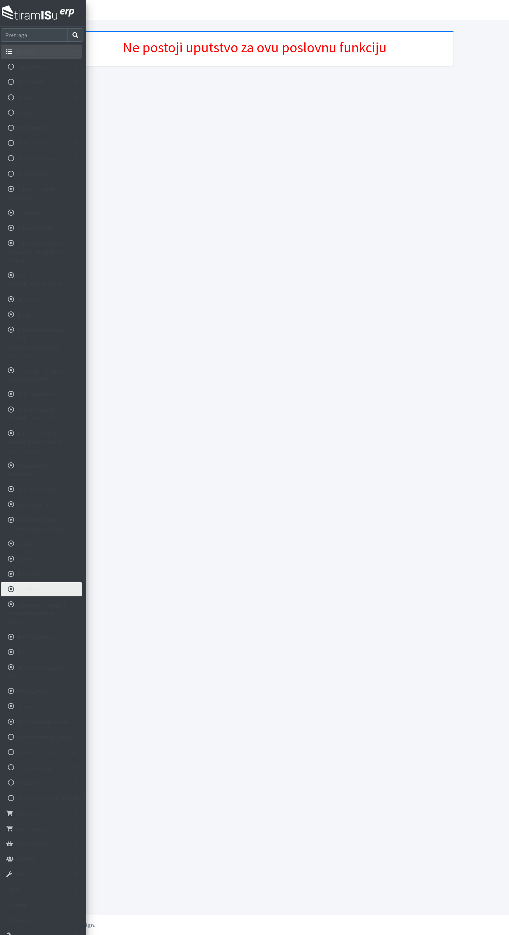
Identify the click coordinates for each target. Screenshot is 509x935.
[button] (99, 10)
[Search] (36, 35)
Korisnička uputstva (137, 9)
